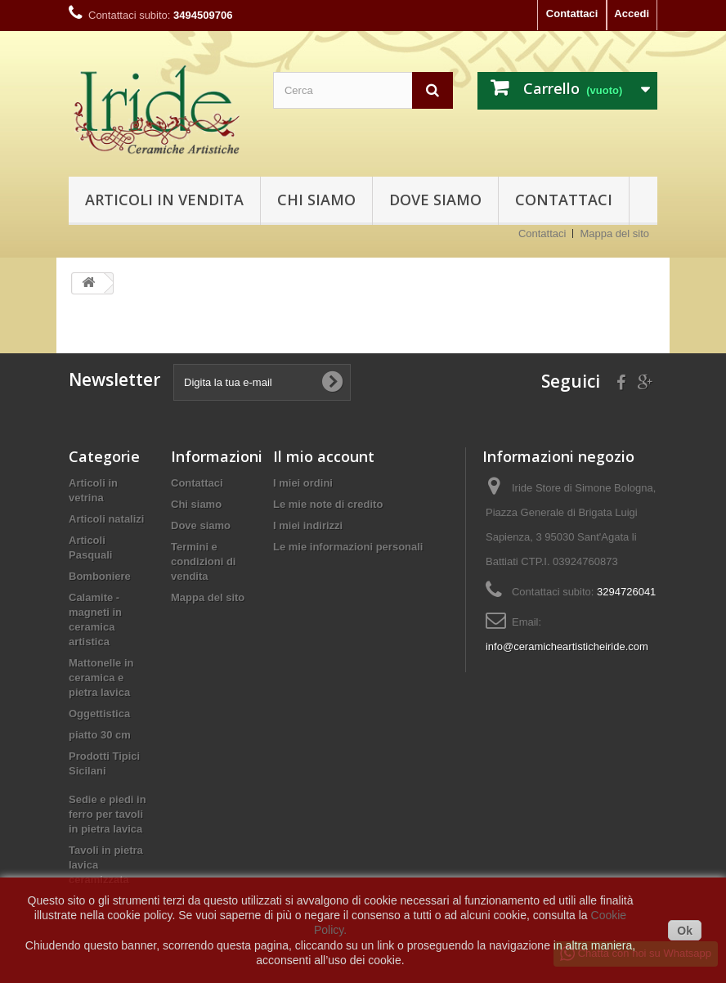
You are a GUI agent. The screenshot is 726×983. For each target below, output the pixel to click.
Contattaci (572, 13)
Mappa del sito (614, 233)
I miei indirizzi (308, 525)
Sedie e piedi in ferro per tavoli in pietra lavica (107, 814)
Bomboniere (100, 576)
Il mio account (323, 456)
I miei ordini (303, 483)
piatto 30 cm (100, 735)
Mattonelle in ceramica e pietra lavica (101, 677)
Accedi (631, 13)
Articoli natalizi (106, 519)
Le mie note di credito (328, 504)
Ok (684, 930)
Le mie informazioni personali (348, 547)
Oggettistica (99, 713)
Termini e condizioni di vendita (203, 561)
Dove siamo (435, 199)
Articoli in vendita (164, 199)
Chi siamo (316, 199)
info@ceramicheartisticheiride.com (567, 646)
